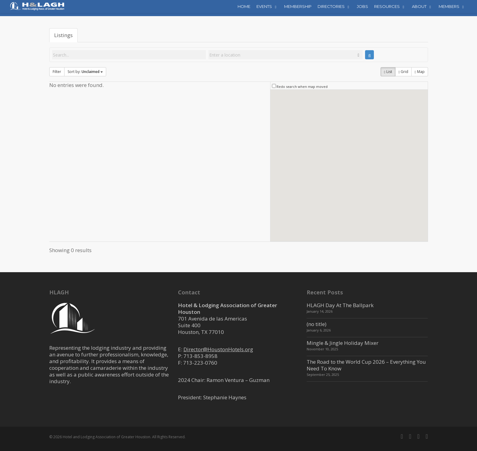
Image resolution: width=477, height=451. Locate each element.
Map (419, 71)
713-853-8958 (200, 355)
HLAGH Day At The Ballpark (340, 305)
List (388, 71)
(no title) (316, 324)
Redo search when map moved (302, 86)
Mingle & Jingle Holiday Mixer (342, 342)
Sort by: (85, 71)
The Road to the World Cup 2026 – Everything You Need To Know (366, 365)
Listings (63, 35)
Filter (57, 71)
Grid (403, 71)
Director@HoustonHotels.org (218, 349)
